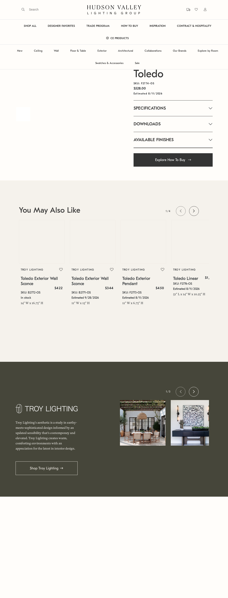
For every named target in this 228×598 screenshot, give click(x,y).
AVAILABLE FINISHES (154, 139)
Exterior (102, 50)
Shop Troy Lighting (44, 468)
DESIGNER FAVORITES (61, 25)
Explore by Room (208, 50)
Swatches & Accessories (109, 63)
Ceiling (38, 50)
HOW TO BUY (129, 25)
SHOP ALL (30, 25)
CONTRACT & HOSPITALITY (194, 25)
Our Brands (179, 50)
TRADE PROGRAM (98, 25)
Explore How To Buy (173, 160)
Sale (137, 63)
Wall (56, 50)
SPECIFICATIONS (150, 108)
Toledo (148, 74)
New (19, 50)
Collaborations (153, 50)
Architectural (125, 50)
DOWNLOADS (147, 123)
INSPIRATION (158, 25)
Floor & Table (78, 50)
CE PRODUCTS (117, 38)
